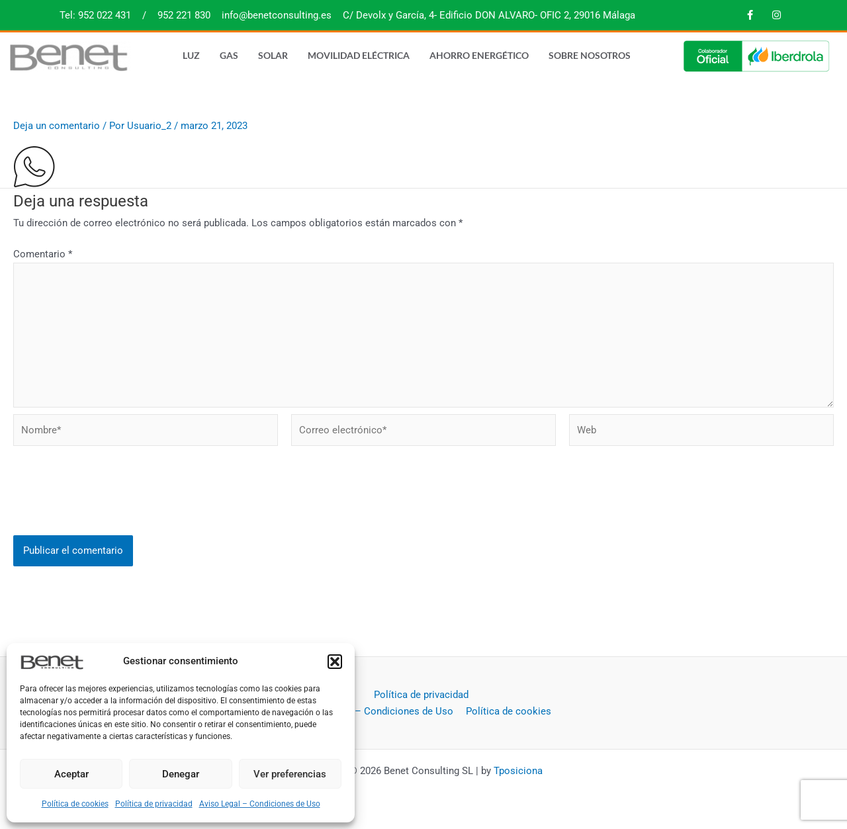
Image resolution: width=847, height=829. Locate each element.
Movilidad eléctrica (359, 55)
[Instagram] (776, 15)
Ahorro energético (479, 55)
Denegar (180, 774)
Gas (229, 55)
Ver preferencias (289, 774)
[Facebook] (750, 15)
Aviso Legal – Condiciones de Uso (259, 803)
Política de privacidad (154, 803)
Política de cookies (75, 803)
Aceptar (71, 774)
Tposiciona (518, 771)
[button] (334, 661)
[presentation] (113, 505)
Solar (273, 55)
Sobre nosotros (590, 55)
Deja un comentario (56, 126)
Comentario (42, 254)
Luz (191, 55)
